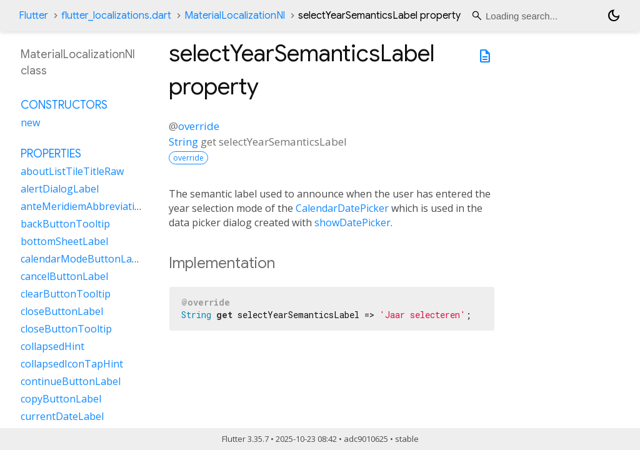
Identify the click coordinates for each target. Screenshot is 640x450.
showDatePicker (352, 222)
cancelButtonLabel (64, 276)
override (198, 126)
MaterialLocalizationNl (234, 15)
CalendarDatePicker (342, 208)
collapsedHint (52, 346)
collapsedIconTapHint (72, 364)
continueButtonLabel (71, 381)
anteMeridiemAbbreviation (84, 206)
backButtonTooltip (65, 224)
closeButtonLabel (62, 311)
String (183, 141)
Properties (51, 154)
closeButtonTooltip (66, 329)
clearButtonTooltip (66, 294)
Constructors (64, 105)
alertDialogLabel (60, 189)
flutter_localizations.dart (116, 15)
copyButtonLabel (61, 399)
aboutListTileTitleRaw (72, 171)
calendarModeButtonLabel (83, 259)
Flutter (33, 15)
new (30, 122)
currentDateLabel (62, 416)
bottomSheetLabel (64, 241)
